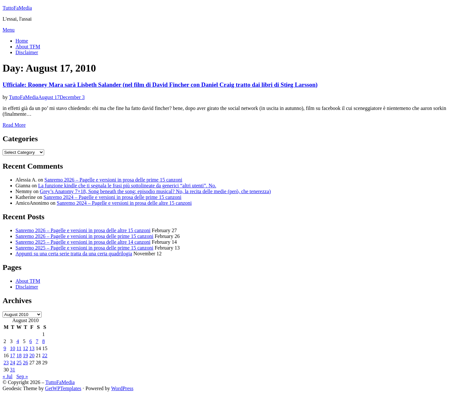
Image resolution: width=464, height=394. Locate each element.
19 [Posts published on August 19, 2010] (25, 355)
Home (21, 41)
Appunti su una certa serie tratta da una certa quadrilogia (73, 253)
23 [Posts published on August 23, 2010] (6, 362)
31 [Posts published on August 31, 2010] (12, 369)
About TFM (27, 46)
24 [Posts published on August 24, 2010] (12, 362)
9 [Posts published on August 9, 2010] (5, 348)
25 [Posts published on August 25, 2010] (19, 362)
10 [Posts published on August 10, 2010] (12, 348)
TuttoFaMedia (17, 8)
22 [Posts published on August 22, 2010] (44, 355)
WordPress (122, 388)
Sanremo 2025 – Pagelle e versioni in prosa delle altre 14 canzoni (82, 242)
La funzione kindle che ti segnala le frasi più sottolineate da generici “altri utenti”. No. (127, 185)
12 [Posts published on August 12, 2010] (25, 348)
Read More (14, 125)
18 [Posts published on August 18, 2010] (19, 355)
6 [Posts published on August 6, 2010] (30, 341)
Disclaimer (26, 52)
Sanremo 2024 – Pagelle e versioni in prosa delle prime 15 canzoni (112, 197)
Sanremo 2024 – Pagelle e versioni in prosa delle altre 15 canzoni (124, 203)
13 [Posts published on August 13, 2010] (31, 348)
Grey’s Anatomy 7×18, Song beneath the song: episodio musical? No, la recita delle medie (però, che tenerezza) (155, 191)
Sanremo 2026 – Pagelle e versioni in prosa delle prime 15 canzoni (113, 179)
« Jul (8, 376)
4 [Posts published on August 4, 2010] (17, 341)
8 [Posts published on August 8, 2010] (43, 341)
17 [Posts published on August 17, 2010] (12, 355)
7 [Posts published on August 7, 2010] (37, 341)
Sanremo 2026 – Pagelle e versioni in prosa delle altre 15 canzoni (82, 230)
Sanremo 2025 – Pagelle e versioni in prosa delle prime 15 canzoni (84, 248)
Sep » (22, 376)
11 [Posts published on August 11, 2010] (18, 348)
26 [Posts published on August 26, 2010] (25, 362)
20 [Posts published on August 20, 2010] (31, 355)
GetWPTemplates (63, 388)
